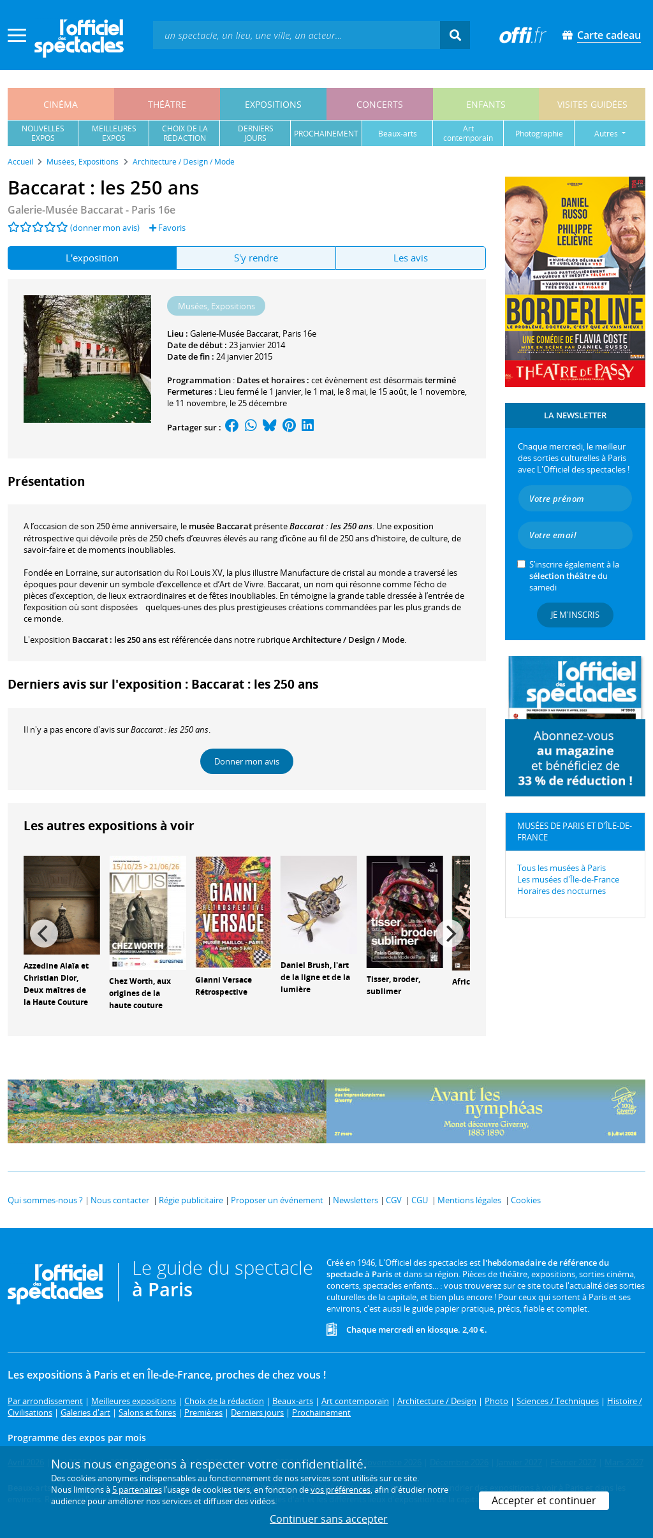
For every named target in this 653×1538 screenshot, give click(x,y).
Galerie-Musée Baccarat (234, 333)
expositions (273, 104)
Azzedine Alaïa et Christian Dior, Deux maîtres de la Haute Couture (56, 983)
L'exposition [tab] (92, 257)
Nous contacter (120, 1200)
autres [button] (607, 133)
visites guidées (592, 104)
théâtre (167, 104)
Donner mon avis (246, 761)
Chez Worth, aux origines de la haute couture (140, 993)
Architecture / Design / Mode (348, 639)
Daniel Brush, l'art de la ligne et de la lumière (315, 977)
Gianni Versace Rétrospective (223, 985)
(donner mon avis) (105, 227)
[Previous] (44, 933)
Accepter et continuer (544, 1500)
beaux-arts (397, 133)
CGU (419, 1200)
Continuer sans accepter (329, 1519)
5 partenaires (137, 1489)
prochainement (326, 133)
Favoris (167, 227)
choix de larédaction (185, 133)
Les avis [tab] (410, 257)
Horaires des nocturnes (561, 891)
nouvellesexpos (43, 133)
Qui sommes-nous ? (45, 1200)
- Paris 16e (91, 210)
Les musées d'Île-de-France (568, 879)
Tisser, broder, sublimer (393, 985)
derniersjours (256, 133)
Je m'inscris (575, 614)
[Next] (450, 933)
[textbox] (296, 34)
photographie (539, 133)
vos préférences (341, 1489)
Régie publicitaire (191, 1200)
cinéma (60, 104)
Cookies (526, 1200)
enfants (486, 104)
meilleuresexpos (114, 133)
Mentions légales (469, 1200)
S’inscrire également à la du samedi (574, 576)
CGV (394, 1200)
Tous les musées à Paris (561, 868)
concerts (379, 104)
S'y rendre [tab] (256, 257)
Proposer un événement (277, 1200)
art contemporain (468, 133)
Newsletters (355, 1200)
